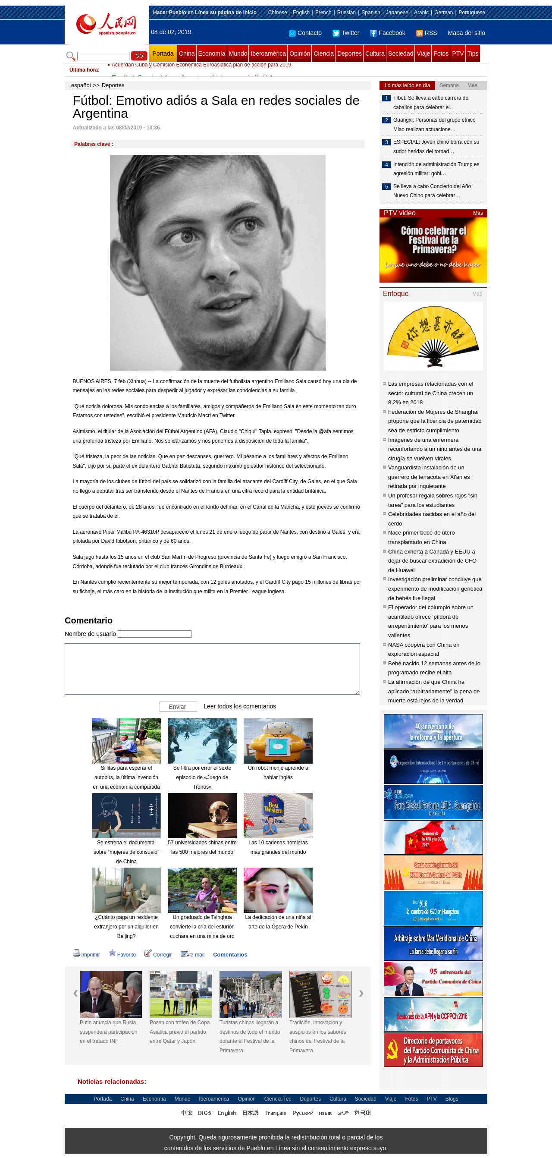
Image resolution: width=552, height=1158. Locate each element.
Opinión (299, 53)
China (187, 53)
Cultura (375, 53)
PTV (458, 53)
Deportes (349, 53)
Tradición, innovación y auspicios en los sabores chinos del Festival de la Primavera (317, 1037)
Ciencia (324, 53)
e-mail (193, 955)
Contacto (305, 32)
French (323, 12)
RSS (426, 32)
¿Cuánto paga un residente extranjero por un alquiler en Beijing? (126, 926)
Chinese (277, 12)
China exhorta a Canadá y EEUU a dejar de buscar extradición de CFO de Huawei (432, 560)
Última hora (83, 70)
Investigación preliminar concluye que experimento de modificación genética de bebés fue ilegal (435, 588)
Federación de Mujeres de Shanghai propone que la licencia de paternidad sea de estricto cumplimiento (435, 421)
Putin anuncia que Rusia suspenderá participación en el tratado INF (108, 1032)
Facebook (387, 32)
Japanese (397, 12)
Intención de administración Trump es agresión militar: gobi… (436, 169)
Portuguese (472, 12)
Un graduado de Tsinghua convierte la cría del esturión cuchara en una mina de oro (202, 926)
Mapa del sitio (466, 32)
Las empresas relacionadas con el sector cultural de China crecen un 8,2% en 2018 (430, 393)
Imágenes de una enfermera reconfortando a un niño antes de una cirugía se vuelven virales (434, 449)
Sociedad (400, 53)
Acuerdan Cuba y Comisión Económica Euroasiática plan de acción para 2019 (201, 70)
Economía (212, 53)
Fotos (440, 53)
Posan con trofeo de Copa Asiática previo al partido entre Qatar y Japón (180, 1032)
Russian (346, 12)
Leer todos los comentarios (240, 706)
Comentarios (230, 954)
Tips (473, 53)
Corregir (158, 955)
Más (478, 213)
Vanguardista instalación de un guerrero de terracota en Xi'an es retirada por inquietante (429, 476)
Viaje (423, 53)
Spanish (370, 12)
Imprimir (86, 955)
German (443, 12)
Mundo (238, 53)
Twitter (345, 32)
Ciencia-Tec (278, 1099)
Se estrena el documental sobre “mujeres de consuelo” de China (126, 852)
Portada (162, 53)
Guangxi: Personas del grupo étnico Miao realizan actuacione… (434, 124)
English (301, 12)
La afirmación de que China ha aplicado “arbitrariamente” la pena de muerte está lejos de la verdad (434, 691)
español (81, 85)
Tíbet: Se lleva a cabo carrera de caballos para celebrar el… (430, 102)
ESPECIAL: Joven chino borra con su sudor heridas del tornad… (436, 146)
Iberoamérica (268, 53)
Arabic (421, 12)
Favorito (122, 955)
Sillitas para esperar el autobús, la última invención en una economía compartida (126, 777)
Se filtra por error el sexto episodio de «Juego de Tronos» (202, 777)
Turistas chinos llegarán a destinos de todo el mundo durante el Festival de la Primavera (250, 1037)
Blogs (451, 1099)
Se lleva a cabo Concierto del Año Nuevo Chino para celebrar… (432, 191)
